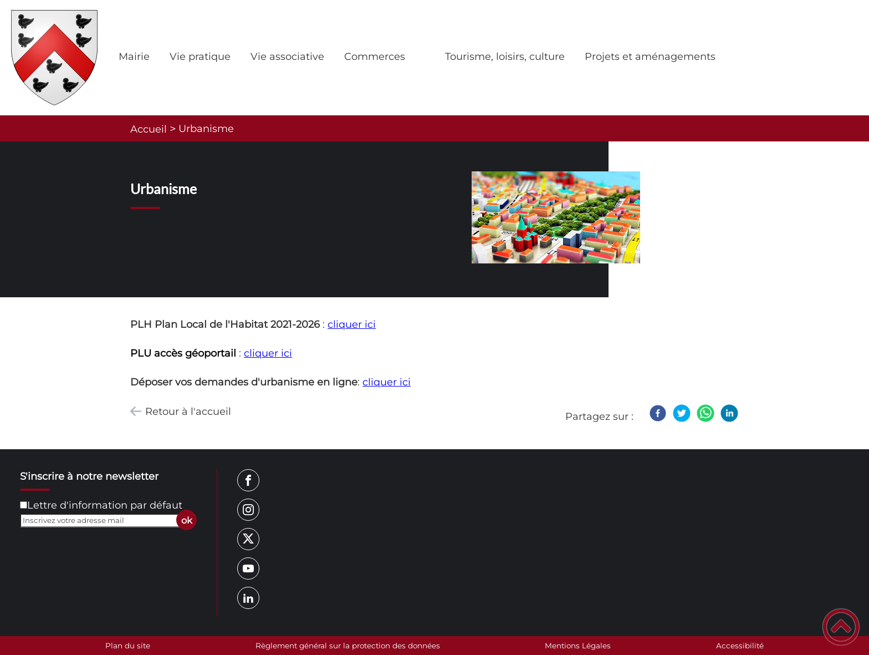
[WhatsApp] (705, 413)
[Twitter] (681, 413)
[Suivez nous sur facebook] (248, 480)
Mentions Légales (578, 645)
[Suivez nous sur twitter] (248, 539)
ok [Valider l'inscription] (186, 520)
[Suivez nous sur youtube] (248, 568)
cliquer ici (352, 324)
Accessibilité (740, 645)
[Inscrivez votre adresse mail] (103, 520)
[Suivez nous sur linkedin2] (248, 598)
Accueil (148, 129)
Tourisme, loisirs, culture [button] (505, 56)
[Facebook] (657, 413)
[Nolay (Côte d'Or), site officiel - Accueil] (54, 57)
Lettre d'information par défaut (104, 505)
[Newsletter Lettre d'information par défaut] (23, 505)
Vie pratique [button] (200, 56)
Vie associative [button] (287, 56)
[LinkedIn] (729, 413)
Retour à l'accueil (188, 411)
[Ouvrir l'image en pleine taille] (556, 218)
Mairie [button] (134, 56)
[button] (841, 627)
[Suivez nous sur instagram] (248, 510)
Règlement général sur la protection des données (347, 645)
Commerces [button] (374, 56)
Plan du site (127, 645)
